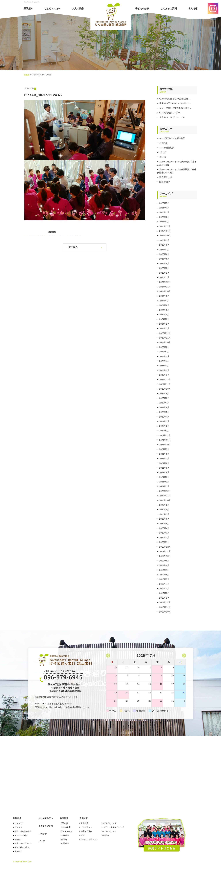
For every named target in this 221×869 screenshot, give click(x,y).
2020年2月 (164, 537)
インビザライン (109, 831)
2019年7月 (164, 570)
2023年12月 (165, 333)
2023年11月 (165, 338)
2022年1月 (164, 430)
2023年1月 (164, 375)
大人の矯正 (65, 827)
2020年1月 (164, 542)
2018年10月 (165, 611)
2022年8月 (164, 398)
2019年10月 (165, 556)
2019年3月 (164, 588)
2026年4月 (164, 207)
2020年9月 (164, 505)
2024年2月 (164, 324)
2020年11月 (165, 495)
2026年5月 (164, 203)
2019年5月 (164, 579)
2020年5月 (164, 523)
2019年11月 (165, 551)
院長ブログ (164, 182)
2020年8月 (164, 509)
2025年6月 (164, 254)
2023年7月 (164, 351)
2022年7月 (164, 402)
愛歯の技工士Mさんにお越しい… (175, 103)
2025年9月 (164, 240)
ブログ (162, 152)
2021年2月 (164, 481)
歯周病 (64, 839)
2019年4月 (164, 584)
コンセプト (19, 823)
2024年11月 (165, 286)
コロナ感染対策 (166, 147)
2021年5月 (164, 468)
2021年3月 (164, 477)
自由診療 (84, 823)
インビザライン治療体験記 (172, 138)
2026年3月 (164, 212)
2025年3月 (164, 268)
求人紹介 (18, 851)
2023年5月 (164, 356)
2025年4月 (164, 263)
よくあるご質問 (169, 8)
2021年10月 (165, 444)
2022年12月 (165, 379)
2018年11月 (165, 607)
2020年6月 (164, 519)
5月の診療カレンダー (169, 112)
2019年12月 (165, 547)
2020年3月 (164, 532)
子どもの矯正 (66, 831)
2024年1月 (164, 328)
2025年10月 (165, 235)
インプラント (86, 827)
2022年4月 (164, 417)
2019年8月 (164, 565)
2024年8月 (164, 296)
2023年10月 (165, 342)
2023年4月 (164, 361)
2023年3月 (164, 365)
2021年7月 (164, 458)
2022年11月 (165, 384)
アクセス (18, 827)
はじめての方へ (52, 8)
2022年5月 (164, 412)
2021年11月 (165, 440)
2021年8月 (164, 454)
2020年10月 (165, 500)
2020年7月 (164, 514)
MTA (83, 835)
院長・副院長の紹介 (23, 831)
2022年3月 (164, 421)
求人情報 (192, 8)
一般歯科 (65, 835)
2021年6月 (164, 463)
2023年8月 (164, 347)
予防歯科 (65, 823)
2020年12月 (165, 491)
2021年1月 (164, 486)
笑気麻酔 (50, 232)
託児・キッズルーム (23, 843)
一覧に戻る (72, 247)
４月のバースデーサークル (172, 117)
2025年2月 (164, 273)
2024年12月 (165, 282)
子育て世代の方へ (22, 847)
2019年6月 (164, 574)
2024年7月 (164, 300)
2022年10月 (165, 389)
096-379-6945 (63, 677)
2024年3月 (164, 319)
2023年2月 (164, 370)
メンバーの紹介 (21, 835)
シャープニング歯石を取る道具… (175, 108)
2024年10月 (165, 291)
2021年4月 (164, 472)
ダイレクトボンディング (113, 827)
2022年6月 (164, 407)
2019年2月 (164, 593)
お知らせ (163, 143)
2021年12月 (165, 435)
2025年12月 (165, 226)
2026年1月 (164, 221)
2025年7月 (164, 249)
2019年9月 (164, 560)
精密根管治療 (86, 831)
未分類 (162, 157)
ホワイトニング (109, 823)
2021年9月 (164, 449)
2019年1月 (164, 598)
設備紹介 (18, 839)
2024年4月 (164, 314)
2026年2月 (164, 217)
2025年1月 (164, 277)
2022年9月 (164, 393)
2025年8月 (164, 245)
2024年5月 (164, 310)
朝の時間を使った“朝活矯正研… (174, 98)
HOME (26, 75)
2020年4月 (164, 528)
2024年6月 (164, 305)
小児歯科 (65, 843)
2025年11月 (165, 231)
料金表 (106, 835)
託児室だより (165, 177)
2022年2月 (164, 426)
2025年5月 (164, 259)
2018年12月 (165, 602)
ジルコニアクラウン (89, 839)
